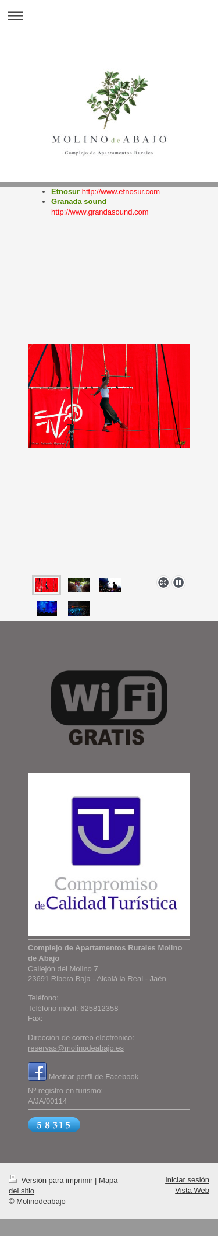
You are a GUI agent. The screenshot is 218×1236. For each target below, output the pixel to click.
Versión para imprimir (52, 1180)
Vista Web (192, 1190)
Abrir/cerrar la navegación (109, 15)
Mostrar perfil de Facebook (94, 1076)
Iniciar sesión (187, 1179)
